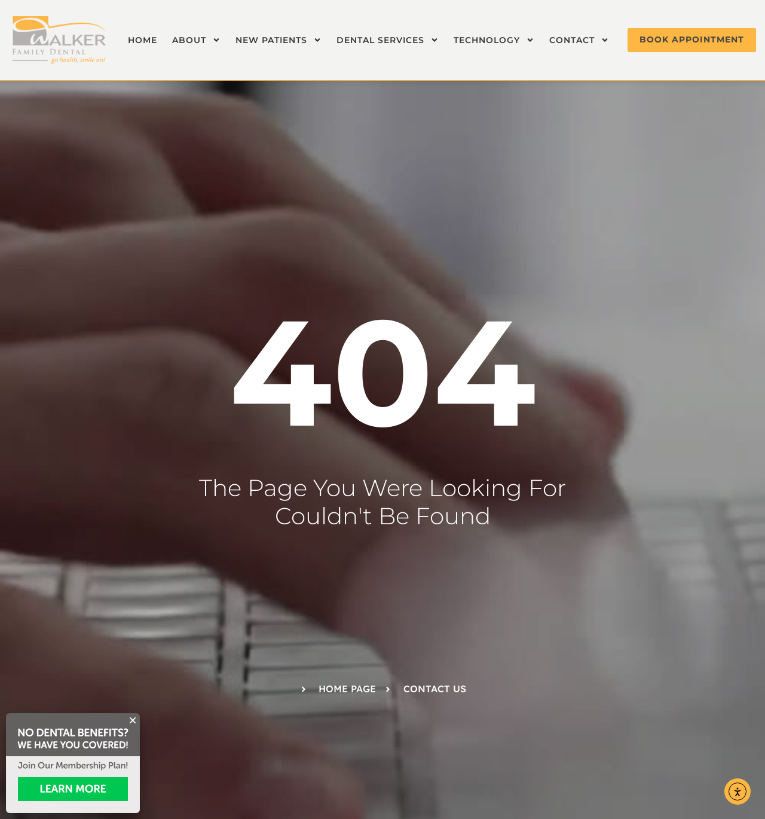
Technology (494, 40)
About (196, 40)
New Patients (278, 40)
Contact (579, 40)
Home (142, 40)
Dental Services (387, 40)
